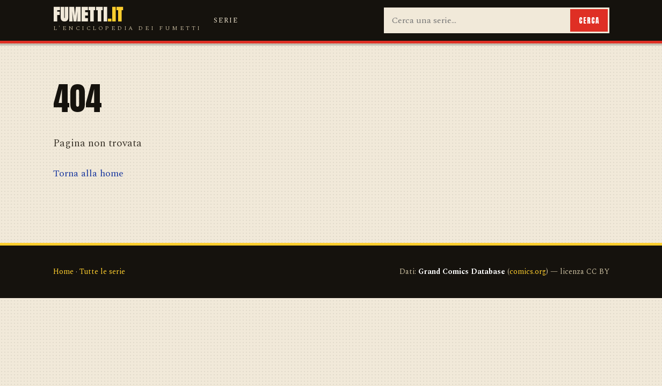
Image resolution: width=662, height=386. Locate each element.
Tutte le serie (102, 271)
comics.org (528, 271)
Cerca (589, 20)
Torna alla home (88, 173)
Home (63, 271)
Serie (226, 20)
